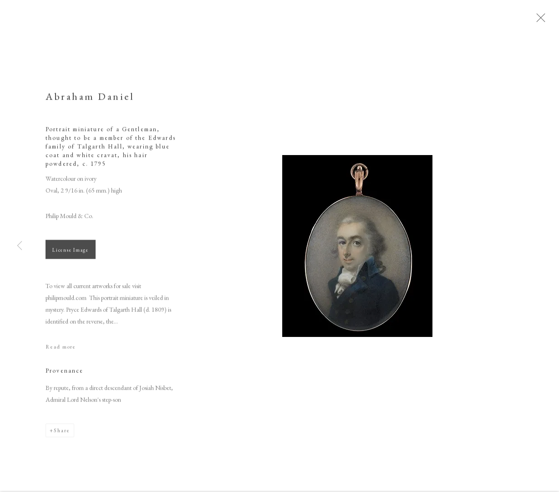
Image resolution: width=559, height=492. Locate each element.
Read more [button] (61, 350)
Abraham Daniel (90, 99)
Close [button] (545, 20)
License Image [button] (70, 253)
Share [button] (62, 433)
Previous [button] (19, 246)
